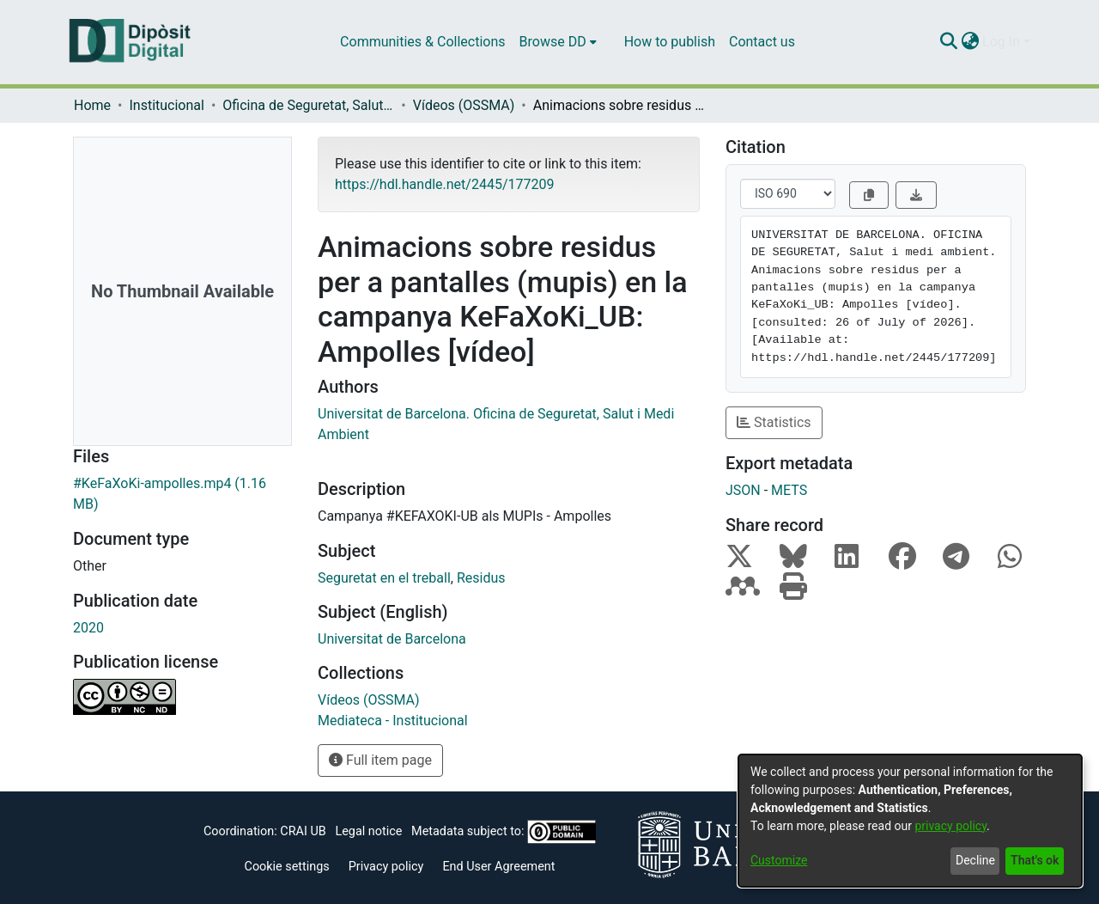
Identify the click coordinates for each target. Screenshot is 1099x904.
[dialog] (910, 820)
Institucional (166, 105)
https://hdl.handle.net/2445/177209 (444, 184)
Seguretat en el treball (384, 578)
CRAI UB (302, 831)
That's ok (1035, 860)
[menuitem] (558, 42)
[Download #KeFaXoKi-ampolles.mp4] (182, 494)
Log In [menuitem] (1001, 42)
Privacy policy (386, 866)
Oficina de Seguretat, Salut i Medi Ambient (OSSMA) (308, 105)
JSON (743, 490)
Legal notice (368, 831)
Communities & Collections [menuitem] (422, 42)
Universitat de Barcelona (392, 639)
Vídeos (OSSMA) (464, 105)
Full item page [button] (380, 760)
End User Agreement (498, 866)
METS (789, 490)
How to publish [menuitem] (669, 42)
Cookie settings (287, 866)
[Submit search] (948, 42)
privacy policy (950, 826)
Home (92, 105)
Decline (975, 860)
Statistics (774, 422)
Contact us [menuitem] (762, 42)
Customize (778, 860)
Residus (481, 578)
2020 (88, 628)
